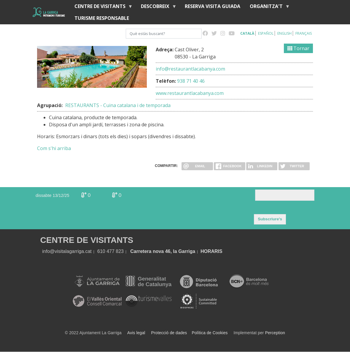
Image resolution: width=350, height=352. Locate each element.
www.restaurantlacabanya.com (190, 93)
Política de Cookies (210, 333)
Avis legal (136, 333)
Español (265, 33)
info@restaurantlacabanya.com (190, 69)
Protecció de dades (169, 333)
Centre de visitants (101, 7)
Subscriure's (270, 219)
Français (303, 33)
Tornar (298, 48)
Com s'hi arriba (54, 148)
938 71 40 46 (191, 81)
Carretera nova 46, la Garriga (162, 251)
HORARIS (211, 251)
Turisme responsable (101, 18)
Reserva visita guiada (212, 6)
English (284, 33)
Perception (275, 333)
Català (247, 33)
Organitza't (267, 7)
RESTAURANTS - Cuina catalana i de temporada (118, 105)
